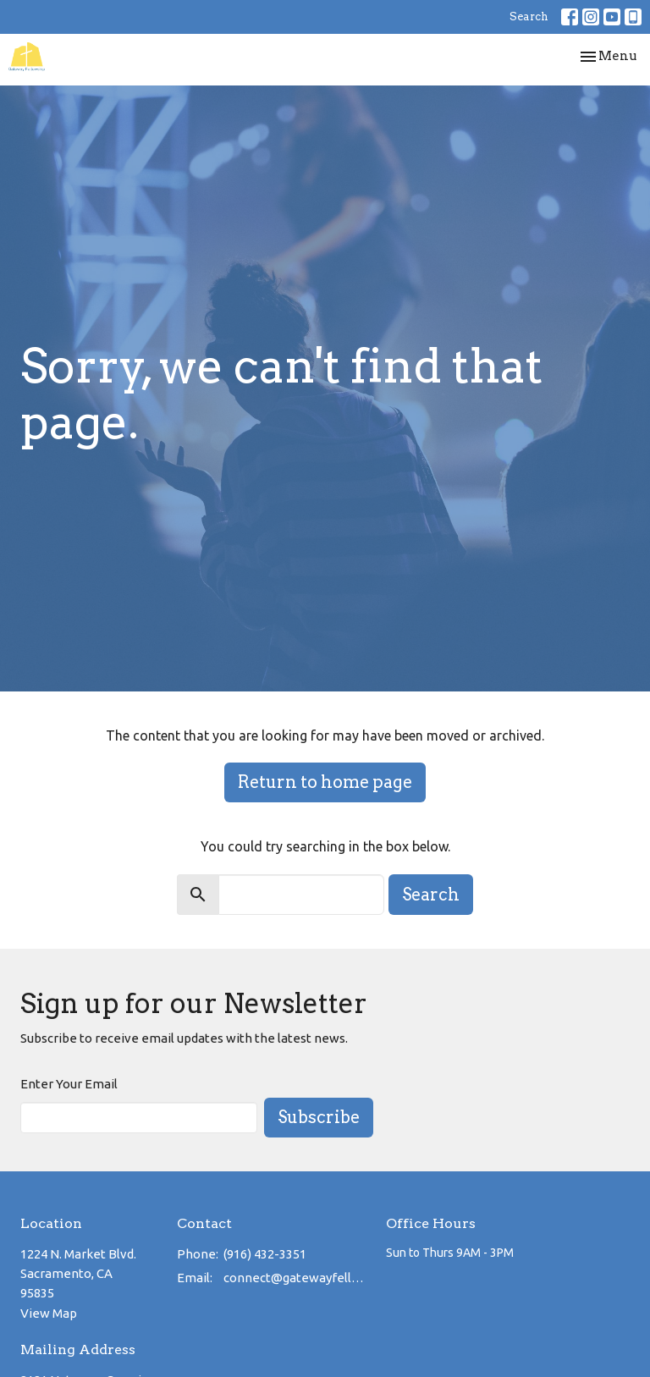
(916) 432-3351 (264, 1254)
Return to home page (325, 782)
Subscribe (319, 1117)
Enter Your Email (69, 1084)
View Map (48, 1313)
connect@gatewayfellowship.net (296, 1277)
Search (529, 16)
